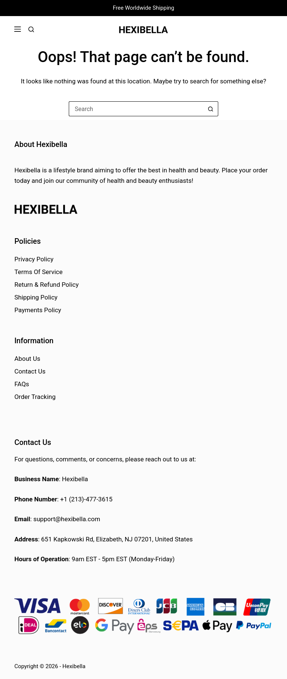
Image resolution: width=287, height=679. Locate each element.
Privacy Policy (33, 259)
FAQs (21, 384)
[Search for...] (136, 108)
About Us (27, 358)
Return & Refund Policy (46, 284)
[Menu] (17, 29)
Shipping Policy (36, 297)
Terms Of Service (38, 272)
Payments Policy (37, 310)
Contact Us (29, 371)
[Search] (31, 29)
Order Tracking (34, 396)
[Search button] (210, 108)
